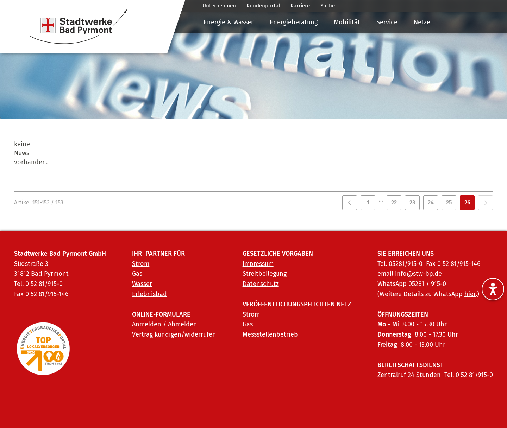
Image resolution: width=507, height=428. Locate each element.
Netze (422, 22)
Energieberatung (294, 22)
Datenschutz (261, 284)
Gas (137, 273)
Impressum (258, 264)
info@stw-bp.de (418, 273)
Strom (140, 264)
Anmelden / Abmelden (164, 324)
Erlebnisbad (149, 294)
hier (470, 294)
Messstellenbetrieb (270, 334)
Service (387, 22)
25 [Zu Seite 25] (449, 202)
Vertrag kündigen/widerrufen (174, 334)
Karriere (300, 5)
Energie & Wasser (229, 22)
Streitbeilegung (265, 273)
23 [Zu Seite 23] (412, 202)
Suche (327, 5)
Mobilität (347, 22)
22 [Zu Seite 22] (394, 202)
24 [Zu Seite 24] (431, 202)
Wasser (142, 284)
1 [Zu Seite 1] (368, 202)
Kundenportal (263, 5)
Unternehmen (219, 5)
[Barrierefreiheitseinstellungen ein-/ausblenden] (492, 289)
